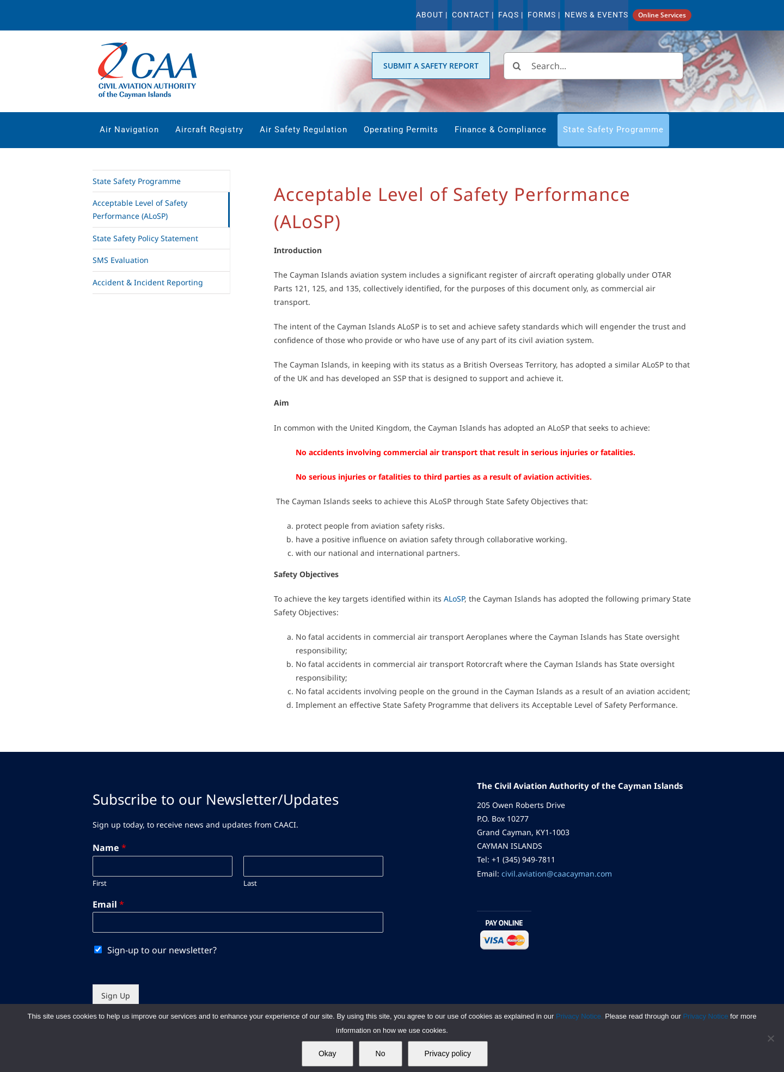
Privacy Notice (706, 1016)
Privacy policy (448, 1053)
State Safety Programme (137, 181)
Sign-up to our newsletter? (162, 950)
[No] (770, 1038)
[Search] (517, 65)
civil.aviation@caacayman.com (556, 873)
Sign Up (115, 995)
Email (108, 904)
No (380, 1053)
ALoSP (454, 598)
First (100, 883)
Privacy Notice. (579, 1016)
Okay (327, 1053)
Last (250, 883)
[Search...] (593, 65)
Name (109, 848)
